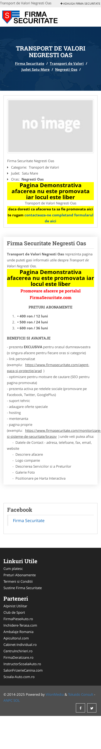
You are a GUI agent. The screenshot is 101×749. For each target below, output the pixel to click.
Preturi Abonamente (19, 575)
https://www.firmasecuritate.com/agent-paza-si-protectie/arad (48, 367)
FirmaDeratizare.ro (18, 657)
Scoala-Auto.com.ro (19, 677)
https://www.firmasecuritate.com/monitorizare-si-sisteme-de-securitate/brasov (54, 433)
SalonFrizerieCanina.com (23, 670)
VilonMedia (55, 694)
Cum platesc (13, 568)
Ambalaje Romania (18, 632)
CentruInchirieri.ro (18, 651)
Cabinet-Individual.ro (20, 644)
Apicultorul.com (16, 638)
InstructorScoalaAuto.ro (22, 664)
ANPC (7, 700)
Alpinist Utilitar (15, 606)
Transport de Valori (67, 63)
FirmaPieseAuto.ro (18, 619)
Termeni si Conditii (18, 581)
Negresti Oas (66, 69)
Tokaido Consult (80, 694)
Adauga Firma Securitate (80, 4)
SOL (16, 700)
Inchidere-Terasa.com (20, 625)
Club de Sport (14, 612)
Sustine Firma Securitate (22, 588)
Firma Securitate (29, 63)
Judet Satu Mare (35, 69)
